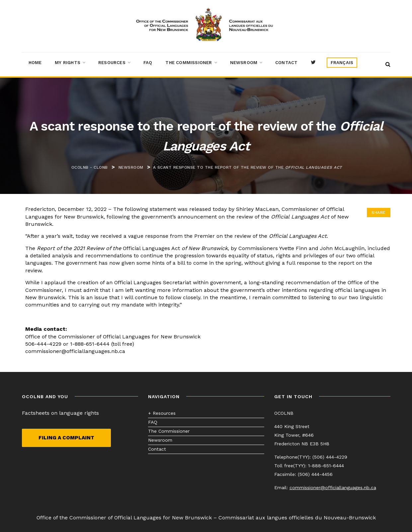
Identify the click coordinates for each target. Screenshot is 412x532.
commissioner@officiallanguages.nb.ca (332, 487)
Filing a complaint (66, 438)
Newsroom (246, 62)
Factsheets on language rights (60, 413)
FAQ (147, 62)
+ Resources (162, 413)
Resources (114, 62)
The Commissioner (190, 62)
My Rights (70, 62)
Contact (286, 62)
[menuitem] (342, 62)
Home (35, 62)
